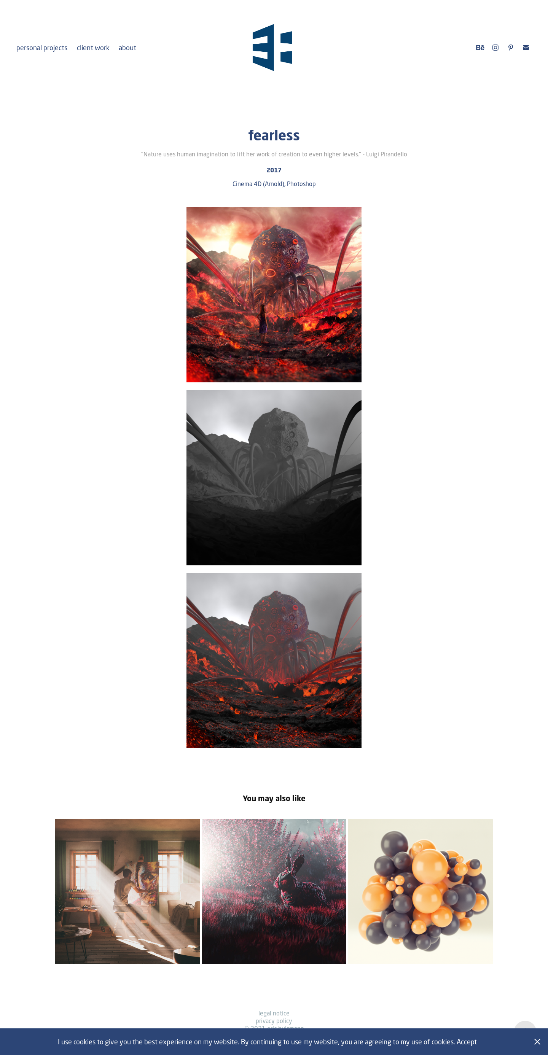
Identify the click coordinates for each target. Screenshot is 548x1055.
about (127, 47)
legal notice (274, 1013)
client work (93, 47)
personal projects (41, 47)
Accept (467, 1041)
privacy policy (274, 1020)
